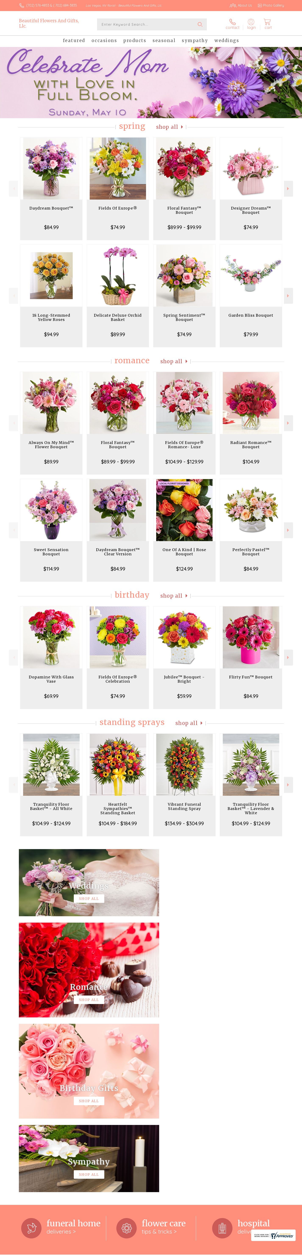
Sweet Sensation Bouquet (51, 551)
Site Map (273, 1254)
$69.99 (51, 696)
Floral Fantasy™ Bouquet (184, 210)
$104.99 (251, 461)
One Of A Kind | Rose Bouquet (184, 551)
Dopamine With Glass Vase (51, 679)
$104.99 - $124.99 (51, 823)
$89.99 (118, 334)
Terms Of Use (191, 1254)
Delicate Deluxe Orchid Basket (118, 317)
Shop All (167, 127)
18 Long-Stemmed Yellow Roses (51, 317)
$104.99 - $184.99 (118, 823)
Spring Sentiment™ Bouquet (184, 317)
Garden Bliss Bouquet (250, 315)
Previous (13, 189)
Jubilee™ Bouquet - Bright (184, 679)
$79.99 (251, 334)
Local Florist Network (246, 1254)
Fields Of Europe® (118, 208)
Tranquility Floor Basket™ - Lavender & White (251, 808)
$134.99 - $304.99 (184, 823)
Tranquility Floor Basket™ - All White (51, 806)
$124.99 (184, 569)
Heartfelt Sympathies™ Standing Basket (117, 808)
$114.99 (51, 569)
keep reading (176, 1097)
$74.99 (118, 227)
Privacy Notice (216, 1254)
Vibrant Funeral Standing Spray (184, 806)
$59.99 (184, 696)
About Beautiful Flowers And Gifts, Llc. (52, 1088)
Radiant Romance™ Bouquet (251, 444)
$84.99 (51, 227)
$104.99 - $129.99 (184, 461)
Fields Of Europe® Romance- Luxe (184, 444)
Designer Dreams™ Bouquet (251, 210)
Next (288, 189)
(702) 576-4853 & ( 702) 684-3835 (51, 5)
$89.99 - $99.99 (184, 227)
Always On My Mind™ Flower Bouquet (51, 444)
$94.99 (51, 334)
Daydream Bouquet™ (51, 208)
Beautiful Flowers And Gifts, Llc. (49, 23)
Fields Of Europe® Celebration (118, 679)
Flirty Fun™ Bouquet (251, 677)
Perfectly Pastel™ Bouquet (251, 551)
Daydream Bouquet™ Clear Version (118, 551)
